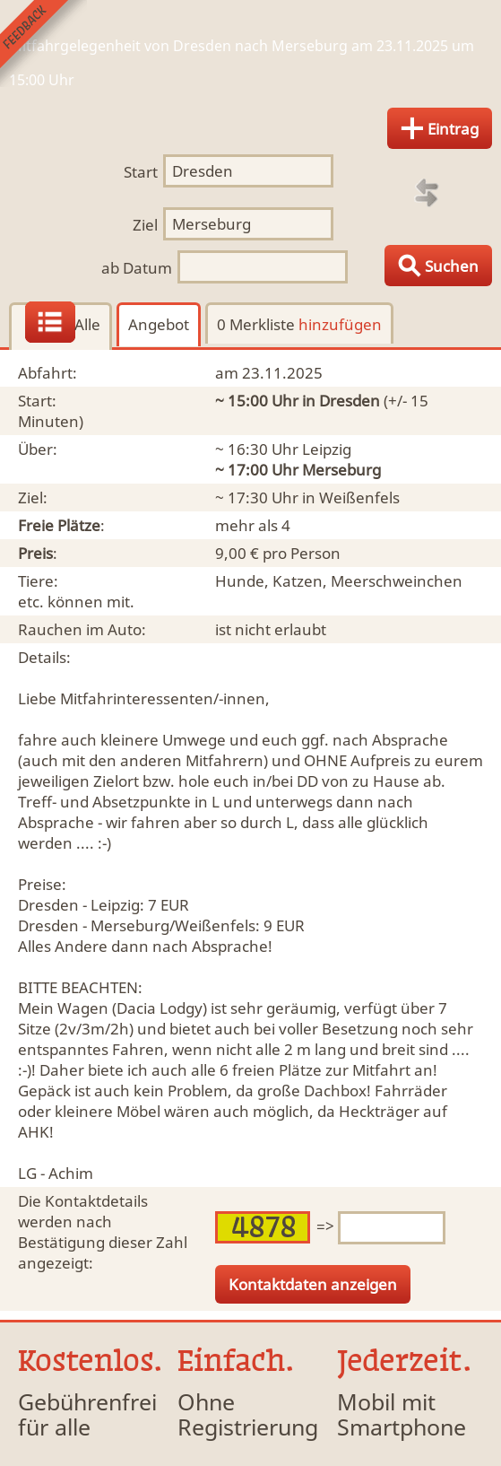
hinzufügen (340, 324)
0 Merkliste (299, 324)
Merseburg (341, 469)
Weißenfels (359, 497)
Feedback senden (43, 43)
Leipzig (326, 449)
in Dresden (341, 400)
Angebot (158, 324)
